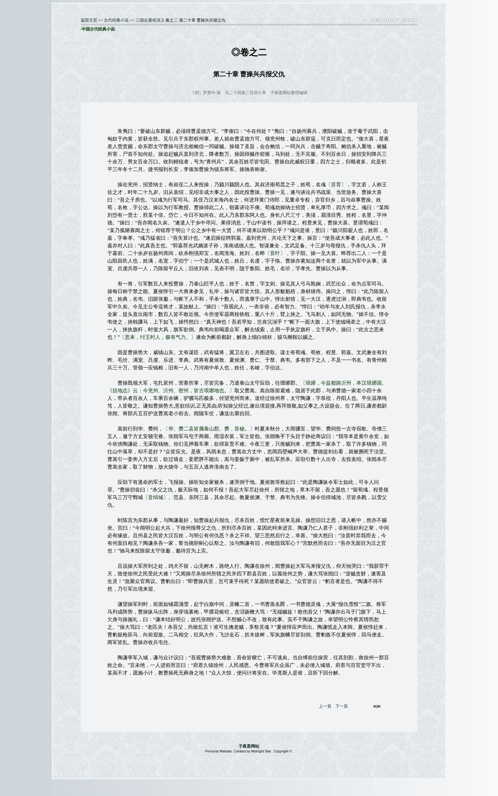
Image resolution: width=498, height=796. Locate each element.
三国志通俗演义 (150, 20)
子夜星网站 (249, 746)
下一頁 (341, 706)
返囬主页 (89, 20)
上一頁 (325, 706)
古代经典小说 (116, 20)
